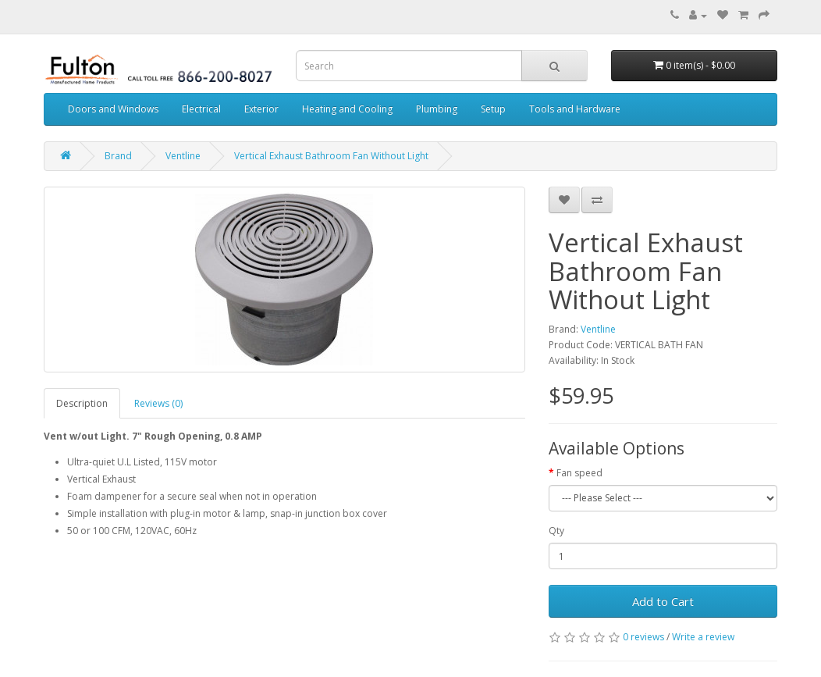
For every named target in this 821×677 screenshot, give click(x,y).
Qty (556, 530)
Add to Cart (663, 601)
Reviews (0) (158, 403)
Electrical (201, 109)
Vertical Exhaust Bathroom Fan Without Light (331, 155)
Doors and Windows (113, 109)
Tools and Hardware (574, 109)
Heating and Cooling (347, 109)
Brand (118, 155)
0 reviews (643, 636)
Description (82, 403)
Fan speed (579, 472)
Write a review (703, 636)
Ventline (183, 155)
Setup (493, 109)
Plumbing (436, 109)
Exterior (261, 109)
